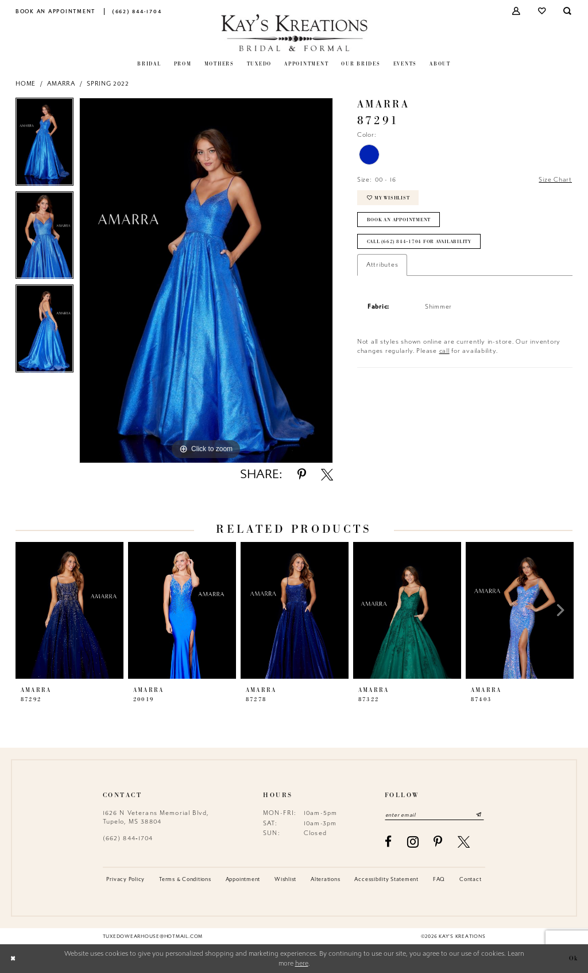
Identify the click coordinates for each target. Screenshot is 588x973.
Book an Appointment (399, 220)
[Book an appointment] (55, 11)
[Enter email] (435, 814)
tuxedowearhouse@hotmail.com (153, 936)
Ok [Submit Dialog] (573, 959)
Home (26, 83)
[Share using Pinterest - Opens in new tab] (301, 474)
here (301, 963)
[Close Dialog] (12, 959)
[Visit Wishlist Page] (542, 11)
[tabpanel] (45, 144)
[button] (517, 11)
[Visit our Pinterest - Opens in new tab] (438, 842)
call (444, 351)
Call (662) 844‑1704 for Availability (419, 242)
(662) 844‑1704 (128, 838)
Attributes (382, 265)
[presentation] (69, 610)
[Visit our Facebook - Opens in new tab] (388, 842)
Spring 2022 (108, 83)
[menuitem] (55, 11)
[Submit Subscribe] (479, 814)
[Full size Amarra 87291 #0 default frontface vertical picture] (206, 280)
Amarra (61, 83)
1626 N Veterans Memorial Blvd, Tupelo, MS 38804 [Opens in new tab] (156, 817)
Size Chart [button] (555, 179)
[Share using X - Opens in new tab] (327, 474)
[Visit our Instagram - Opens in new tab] (413, 842)
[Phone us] (137, 11)
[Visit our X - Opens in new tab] (464, 842)
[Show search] (568, 11)
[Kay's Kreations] (294, 32)
